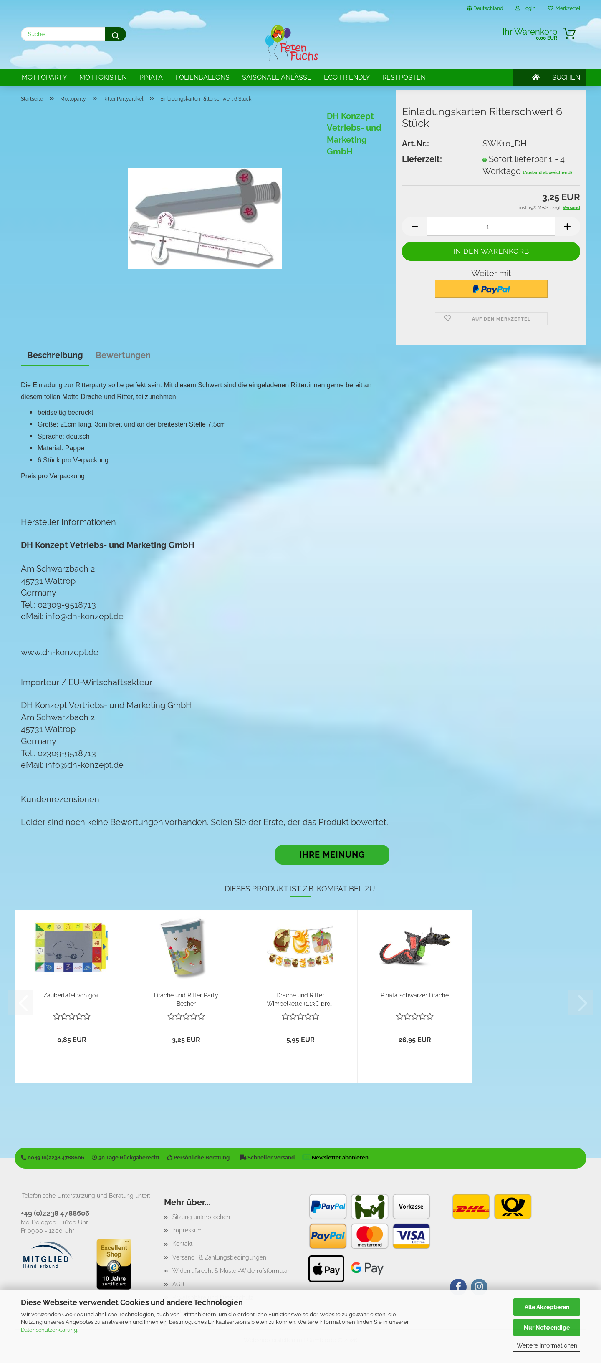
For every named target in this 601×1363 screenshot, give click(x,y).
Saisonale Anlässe (276, 77)
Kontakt (182, 1243)
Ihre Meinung (332, 855)
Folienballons (202, 77)
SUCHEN (566, 77)
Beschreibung (55, 355)
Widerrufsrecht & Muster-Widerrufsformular (231, 1270)
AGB (178, 1284)
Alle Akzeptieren (547, 1307)
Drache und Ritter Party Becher (186, 999)
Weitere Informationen (547, 1345)
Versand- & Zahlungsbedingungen (219, 1257)
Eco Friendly (347, 77)
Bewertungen (123, 355)
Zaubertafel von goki (71, 995)
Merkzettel (564, 8)
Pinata (151, 77)
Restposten (404, 77)
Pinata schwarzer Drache (415, 995)
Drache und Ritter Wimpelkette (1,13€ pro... (300, 999)
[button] (414, 226)
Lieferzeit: (422, 159)
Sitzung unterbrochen (201, 1217)
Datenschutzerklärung (49, 1330)
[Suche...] (115, 34)
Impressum (187, 1230)
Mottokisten (103, 77)
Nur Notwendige (547, 1327)
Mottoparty (44, 77)
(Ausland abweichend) (547, 172)
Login (525, 8)
